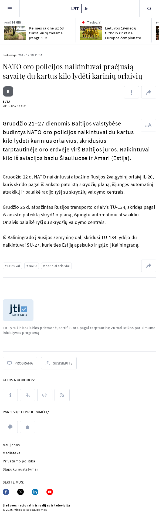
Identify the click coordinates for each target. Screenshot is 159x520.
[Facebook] (6, 492)
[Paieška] (149, 8)
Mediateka (12, 453)
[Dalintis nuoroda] (148, 92)
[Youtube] (49, 492)
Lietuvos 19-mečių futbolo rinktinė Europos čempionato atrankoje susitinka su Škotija (124, 33)
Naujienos (11, 444)
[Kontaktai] (27, 395)
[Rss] (62, 395)
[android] (10, 427)
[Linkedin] (35, 492)
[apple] (27, 427)
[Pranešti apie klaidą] (131, 92)
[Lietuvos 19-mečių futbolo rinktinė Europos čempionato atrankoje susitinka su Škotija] (91, 33)
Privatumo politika (19, 461)
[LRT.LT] (80, 8)
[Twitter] (20, 492)
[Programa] (20, 363)
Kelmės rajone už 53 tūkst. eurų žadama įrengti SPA (46, 33)
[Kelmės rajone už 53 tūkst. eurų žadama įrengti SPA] (15, 33)
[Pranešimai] (44, 395)
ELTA (7, 102)
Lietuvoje (10, 55)
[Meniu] (9, 8)
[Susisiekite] (59, 363)
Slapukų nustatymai (20, 469)
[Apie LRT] (10, 395)
